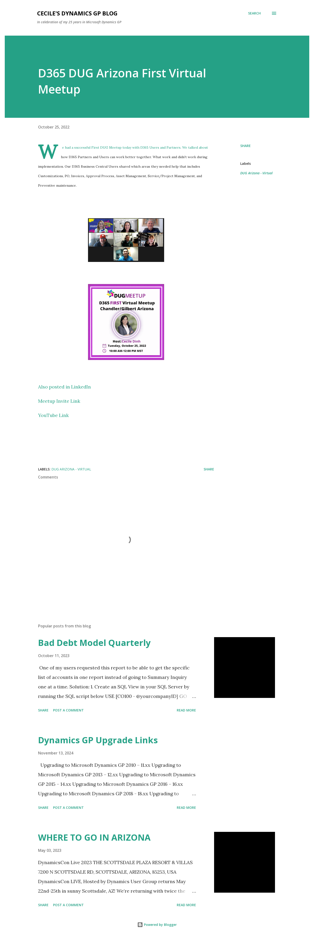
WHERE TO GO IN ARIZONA (94, 837)
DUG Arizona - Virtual (256, 173)
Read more (186, 710)
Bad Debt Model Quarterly (94, 643)
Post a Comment (68, 710)
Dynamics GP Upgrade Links (98, 740)
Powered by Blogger (157, 924)
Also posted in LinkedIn (64, 387)
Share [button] (245, 145)
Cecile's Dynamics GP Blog (77, 13)
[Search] (254, 13)
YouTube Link (53, 415)
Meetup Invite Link (59, 401)
